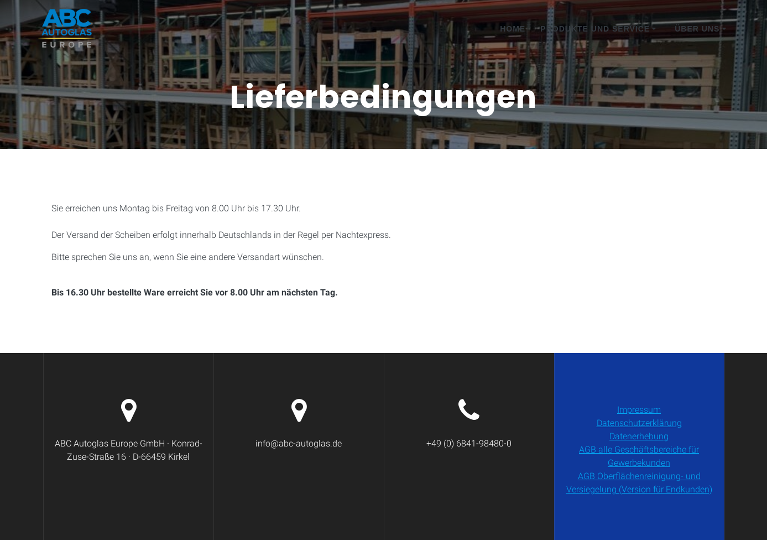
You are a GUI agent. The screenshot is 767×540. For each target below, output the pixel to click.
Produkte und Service (595, 28)
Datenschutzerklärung (639, 423)
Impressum (639, 409)
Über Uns (697, 28)
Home (512, 28)
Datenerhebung (639, 436)
